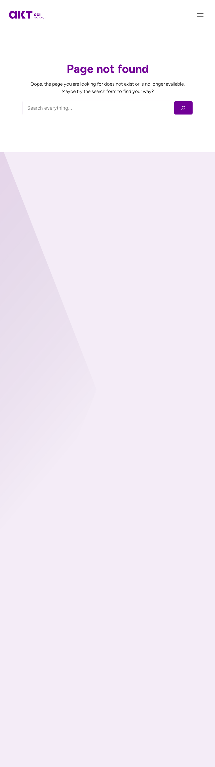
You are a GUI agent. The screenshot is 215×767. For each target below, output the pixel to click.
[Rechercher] (183, 108)
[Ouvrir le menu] (200, 14)
